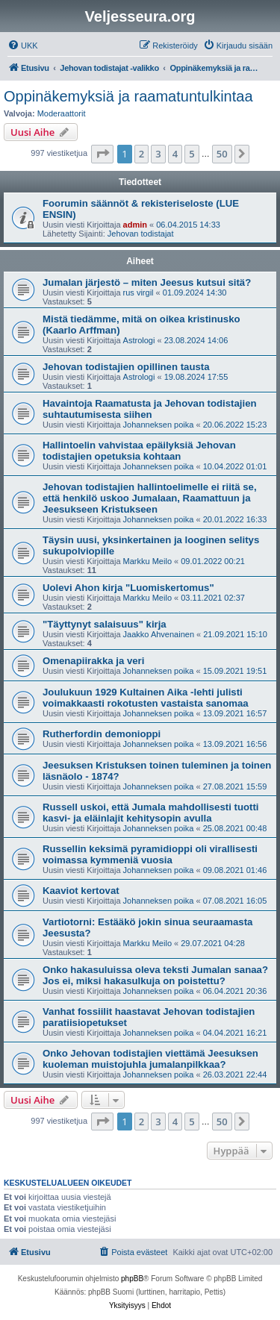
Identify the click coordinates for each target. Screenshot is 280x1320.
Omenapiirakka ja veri (93, 660)
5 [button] (191, 153)
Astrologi (139, 340)
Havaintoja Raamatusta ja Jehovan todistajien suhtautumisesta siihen (150, 409)
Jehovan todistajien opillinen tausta (126, 366)
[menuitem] (22, 45)
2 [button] (141, 153)
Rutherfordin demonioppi (102, 733)
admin (135, 224)
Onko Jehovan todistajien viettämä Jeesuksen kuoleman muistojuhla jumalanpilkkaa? (150, 1059)
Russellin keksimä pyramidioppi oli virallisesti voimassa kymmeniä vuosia (150, 854)
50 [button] (222, 153)
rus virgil (138, 292)
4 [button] (175, 153)
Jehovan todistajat (141, 233)
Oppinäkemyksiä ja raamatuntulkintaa (128, 96)
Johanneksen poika (158, 424)
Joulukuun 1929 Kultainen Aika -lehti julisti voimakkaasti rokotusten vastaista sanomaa (146, 697)
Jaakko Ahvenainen (158, 634)
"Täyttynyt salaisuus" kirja (105, 624)
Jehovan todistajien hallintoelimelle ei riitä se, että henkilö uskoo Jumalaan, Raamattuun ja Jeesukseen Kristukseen (150, 498)
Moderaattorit (61, 113)
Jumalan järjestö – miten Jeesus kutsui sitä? (147, 282)
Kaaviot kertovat (81, 890)
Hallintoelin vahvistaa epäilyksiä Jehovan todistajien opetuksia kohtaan (139, 451)
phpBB (132, 1278)
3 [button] (158, 153)
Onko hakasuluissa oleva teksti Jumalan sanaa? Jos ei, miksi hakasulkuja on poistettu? (155, 975)
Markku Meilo (147, 561)
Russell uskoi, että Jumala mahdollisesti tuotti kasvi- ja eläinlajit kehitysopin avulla (150, 812)
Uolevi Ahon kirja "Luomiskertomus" (128, 587)
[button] (102, 154)
